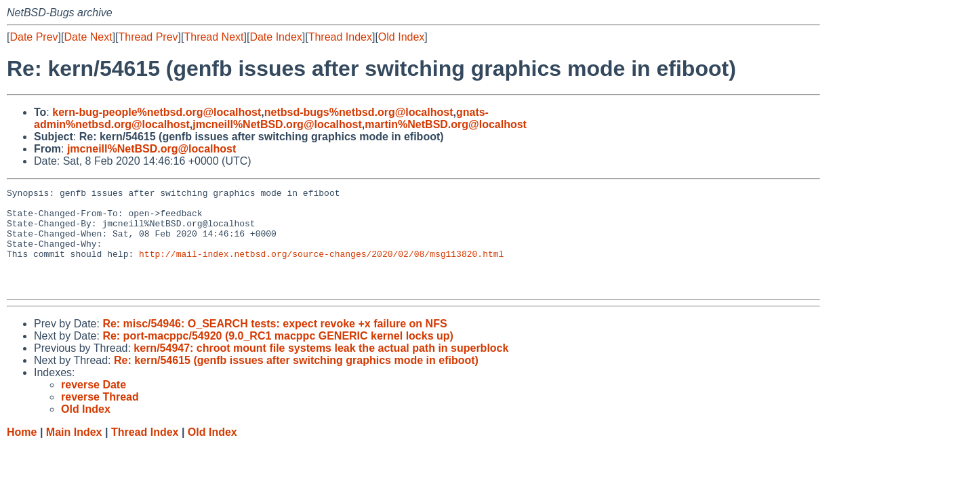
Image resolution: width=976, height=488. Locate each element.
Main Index (74, 452)
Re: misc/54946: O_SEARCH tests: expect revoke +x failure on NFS (274, 344)
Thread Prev (148, 37)
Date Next (88, 37)
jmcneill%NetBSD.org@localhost (276, 124)
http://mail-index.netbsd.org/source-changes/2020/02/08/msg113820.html (321, 268)
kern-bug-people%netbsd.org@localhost (156, 112)
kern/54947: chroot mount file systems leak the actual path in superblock (321, 368)
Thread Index (340, 37)
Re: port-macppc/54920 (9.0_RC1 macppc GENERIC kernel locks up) (277, 356)
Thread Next (213, 37)
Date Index (275, 37)
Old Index (401, 37)
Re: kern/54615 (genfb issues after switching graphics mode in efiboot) (296, 380)
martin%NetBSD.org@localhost (446, 124)
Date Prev (33, 37)
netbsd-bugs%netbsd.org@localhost (358, 112)
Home (22, 452)
